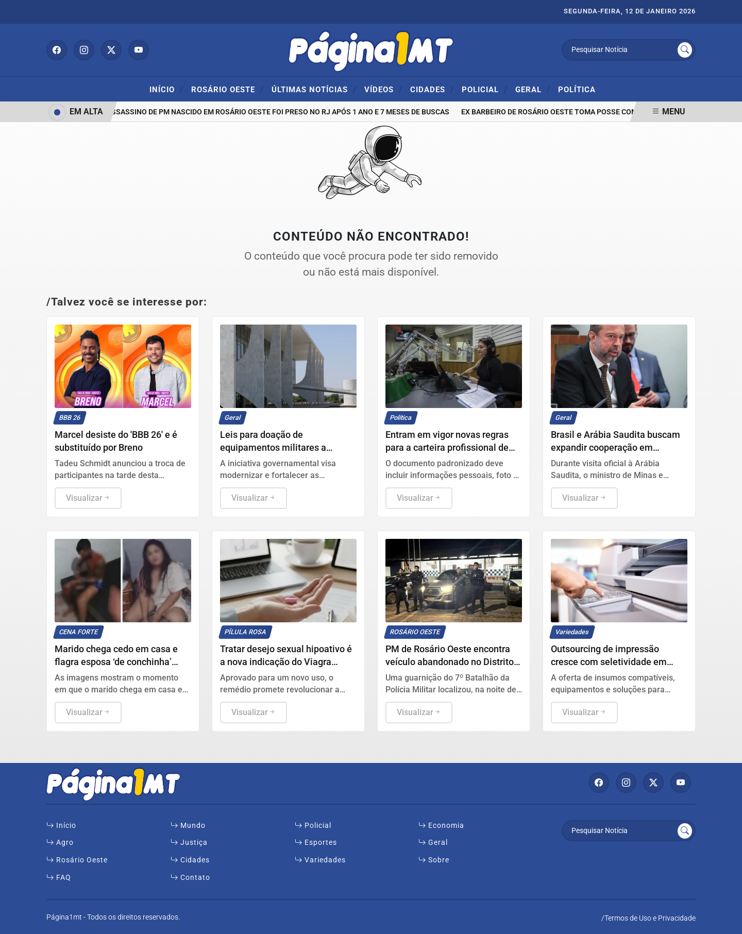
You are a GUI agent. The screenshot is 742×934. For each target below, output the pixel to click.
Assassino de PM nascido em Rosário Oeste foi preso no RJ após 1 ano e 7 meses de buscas (280, 112)
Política (577, 89)
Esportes (316, 842)
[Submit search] (685, 50)
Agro (60, 842)
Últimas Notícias (314, 89)
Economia (441, 825)
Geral (532, 89)
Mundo (188, 825)
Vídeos (383, 89)
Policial (485, 89)
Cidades (432, 89)
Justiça (189, 842)
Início (166, 89)
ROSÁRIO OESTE (227, 89)
